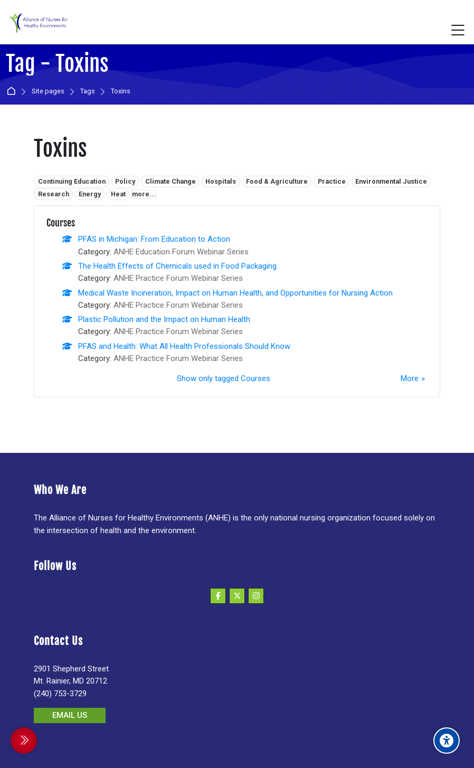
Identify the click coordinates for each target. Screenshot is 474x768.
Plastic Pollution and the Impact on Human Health (164, 319)
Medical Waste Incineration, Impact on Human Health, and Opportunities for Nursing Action (235, 293)
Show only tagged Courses (223, 378)
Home (13, 92)
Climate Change (170, 181)
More (410, 378)
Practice (332, 181)
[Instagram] (256, 596)
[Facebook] (218, 596)
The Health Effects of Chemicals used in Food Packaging (177, 266)
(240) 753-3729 (60, 693)
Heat (118, 194)
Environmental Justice (391, 181)
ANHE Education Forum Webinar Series (181, 252)
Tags (87, 91)
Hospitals (220, 181)
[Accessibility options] (446, 740)
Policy (125, 181)
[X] (237, 596)
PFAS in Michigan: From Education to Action (154, 239)
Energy (90, 194)
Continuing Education (72, 181)
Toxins (120, 91)
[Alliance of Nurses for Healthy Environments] (37, 30)
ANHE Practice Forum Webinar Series (178, 278)
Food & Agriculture (277, 181)
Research (53, 194)
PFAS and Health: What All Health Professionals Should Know (184, 346)
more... (144, 194)
